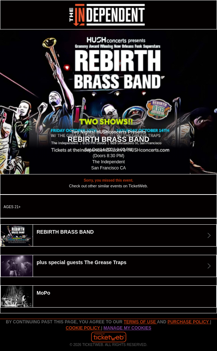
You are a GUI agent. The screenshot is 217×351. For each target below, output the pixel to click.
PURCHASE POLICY (189, 321)
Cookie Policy (83, 328)
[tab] (108, 235)
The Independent (108, 161)
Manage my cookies (127, 328)
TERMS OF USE (140, 321)
